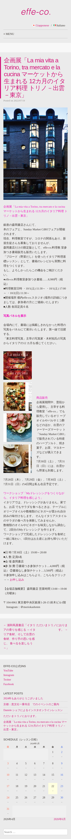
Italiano (59, 25)
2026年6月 (60, 819)
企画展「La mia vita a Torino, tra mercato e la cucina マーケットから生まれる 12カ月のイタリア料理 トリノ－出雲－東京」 (35, 726)
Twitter (7, 679)
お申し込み (17, 579)
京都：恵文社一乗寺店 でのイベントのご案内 (31, 704)
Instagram (8, 675)
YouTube (8, 670)
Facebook (8, 684)
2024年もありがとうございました (23, 698)
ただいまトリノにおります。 (20, 716)
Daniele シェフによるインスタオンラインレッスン (33, 710)
